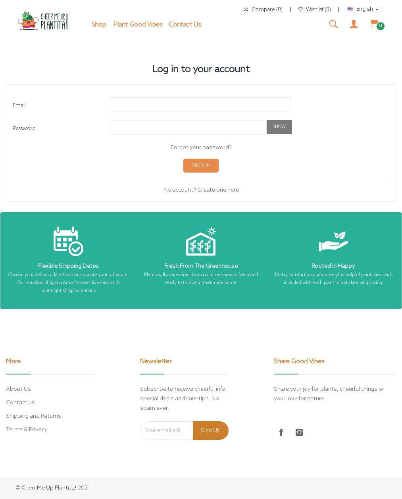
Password (24, 129)
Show (279, 127)
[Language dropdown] (363, 9)
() (314, 10)
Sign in (201, 165)
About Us (18, 389)
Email (19, 106)
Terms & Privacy (27, 429)
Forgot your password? (201, 147)
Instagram (299, 432)
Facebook (281, 432)
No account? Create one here (201, 190)
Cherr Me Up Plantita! (49, 488)
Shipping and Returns (33, 416)
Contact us (20, 402)
